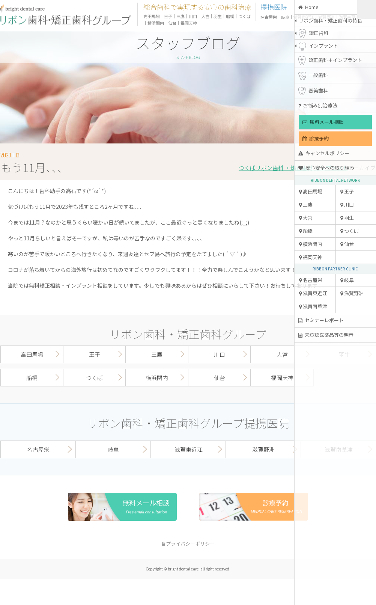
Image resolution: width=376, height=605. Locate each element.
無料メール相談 (323, 121)
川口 (347, 204)
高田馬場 (310, 191)
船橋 (306, 230)
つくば (349, 230)
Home (308, 7)
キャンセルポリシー (323, 153)
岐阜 (347, 280)
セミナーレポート (321, 320)
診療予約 (315, 138)
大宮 (306, 217)
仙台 (347, 243)
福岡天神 (310, 257)
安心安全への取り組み (326, 167)
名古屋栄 (310, 280)
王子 (347, 191)
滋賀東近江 (313, 293)
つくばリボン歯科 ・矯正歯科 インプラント (293, 168)
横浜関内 (310, 243)
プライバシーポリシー (188, 543)
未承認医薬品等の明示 (325, 334)
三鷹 (306, 204)
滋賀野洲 (352, 293)
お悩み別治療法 (317, 105)
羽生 (347, 217)
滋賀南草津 (313, 306)
